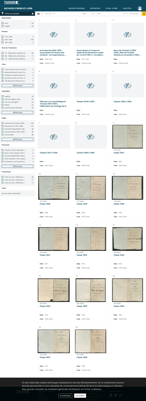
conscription (9, 135)
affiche (7, 105)
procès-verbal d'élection (13, 108)
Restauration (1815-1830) (14, 126)
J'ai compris (80, 396)
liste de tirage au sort (12, 99)
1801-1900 (8, 40)
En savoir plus (65, 396)
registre (7, 96)
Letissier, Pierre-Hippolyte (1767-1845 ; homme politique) (25, 150)
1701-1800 (8, 37)
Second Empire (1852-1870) (15, 132)
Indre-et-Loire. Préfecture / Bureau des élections (22, 180)
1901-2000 (8, 42)
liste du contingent (11, 102)
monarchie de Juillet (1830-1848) (16, 123)
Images (7, 26)
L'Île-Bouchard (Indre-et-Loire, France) (18, 81)
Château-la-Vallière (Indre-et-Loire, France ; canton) (23, 75)
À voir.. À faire (111, 8)
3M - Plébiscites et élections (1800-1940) (19, 56)
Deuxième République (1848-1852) (17, 129)
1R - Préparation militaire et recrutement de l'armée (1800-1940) (28, 53)
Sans (6, 23)
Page (84, 14)
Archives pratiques (77, 8)
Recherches (95, 8)
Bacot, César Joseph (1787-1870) (16, 153)
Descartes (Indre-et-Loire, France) (17, 78)
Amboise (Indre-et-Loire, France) (16, 72)
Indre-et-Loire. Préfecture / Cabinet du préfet (21, 183)
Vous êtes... (127, 8)
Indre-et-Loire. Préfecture (14, 177)
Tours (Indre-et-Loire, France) (15, 69)
